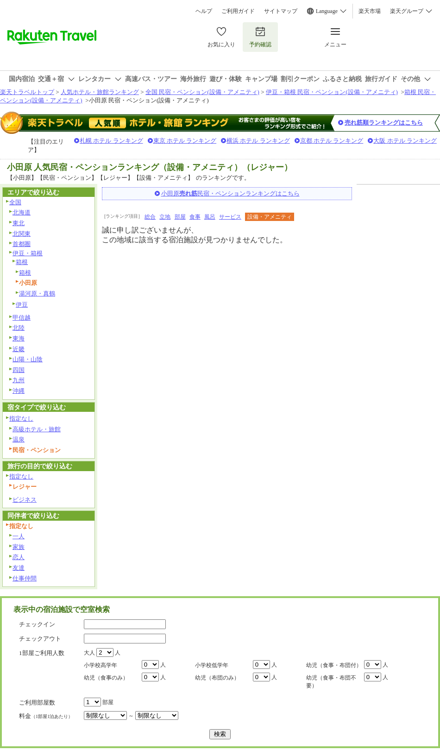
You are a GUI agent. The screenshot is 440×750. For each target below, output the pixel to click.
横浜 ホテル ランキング (258, 140)
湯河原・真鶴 (37, 293)
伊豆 (22, 304)
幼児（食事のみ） (106, 677)
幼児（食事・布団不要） (331, 681)
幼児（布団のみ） (217, 677)
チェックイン (37, 624)
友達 (19, 567)
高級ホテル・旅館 (37, 429)
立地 (164, 217)
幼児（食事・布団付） (334, 665)
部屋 (180, 217)
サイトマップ (280, 11)
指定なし (21, 418)
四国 (19, 369)
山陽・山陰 (28, 359)
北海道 (22, 212)
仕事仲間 (25, 578)
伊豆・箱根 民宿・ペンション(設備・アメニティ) (332, 91)
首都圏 (22, 243)
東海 (19, 338)
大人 (89, 652)
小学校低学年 (211, 665)
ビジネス (25, 499)
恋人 (19, 557)
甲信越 (22, 317)
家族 (19, 546)
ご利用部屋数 (37, 702)
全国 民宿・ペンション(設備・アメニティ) (202, 91)
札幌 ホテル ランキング (111, 140)
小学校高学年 (100, 665)
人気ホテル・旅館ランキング (100, 91)
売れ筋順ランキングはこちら (384, 122)
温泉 (19, 439)
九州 (19, 380)
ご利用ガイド (238, 11)
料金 (46, 715)
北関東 (22, 233)
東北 (19, 223)
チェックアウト (40, 638)
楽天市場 (369, 11)
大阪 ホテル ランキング (405, 140)
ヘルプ (203, 11)
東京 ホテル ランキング (185, 140)
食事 (195, 217)
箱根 (22, 261)
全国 (15, 202)
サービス (230, 217)
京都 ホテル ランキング (332, 140)
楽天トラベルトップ (27, 91)
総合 (150, 217)
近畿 (19, 349)
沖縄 (19, 390)
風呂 (209, 217)
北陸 (19, 327)
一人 (19, 536)
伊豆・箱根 (28, 253)
